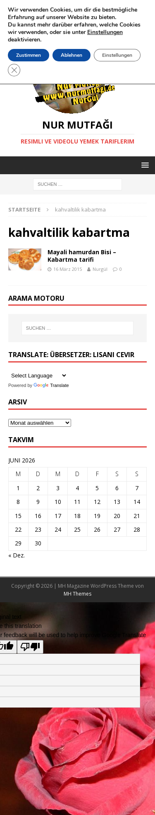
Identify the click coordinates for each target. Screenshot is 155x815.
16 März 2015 (67, 269)
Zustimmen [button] (28, 55)
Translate (51, 385)
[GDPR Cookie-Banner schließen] (14, 70)
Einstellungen (117, 55)
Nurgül (100, 269)
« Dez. (16, 555)
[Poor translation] (30, 647)
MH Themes (77, 593)
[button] (143, 164)
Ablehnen (71, 55)
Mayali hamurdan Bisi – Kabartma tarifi (82, 255)
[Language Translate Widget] (37, 375)
